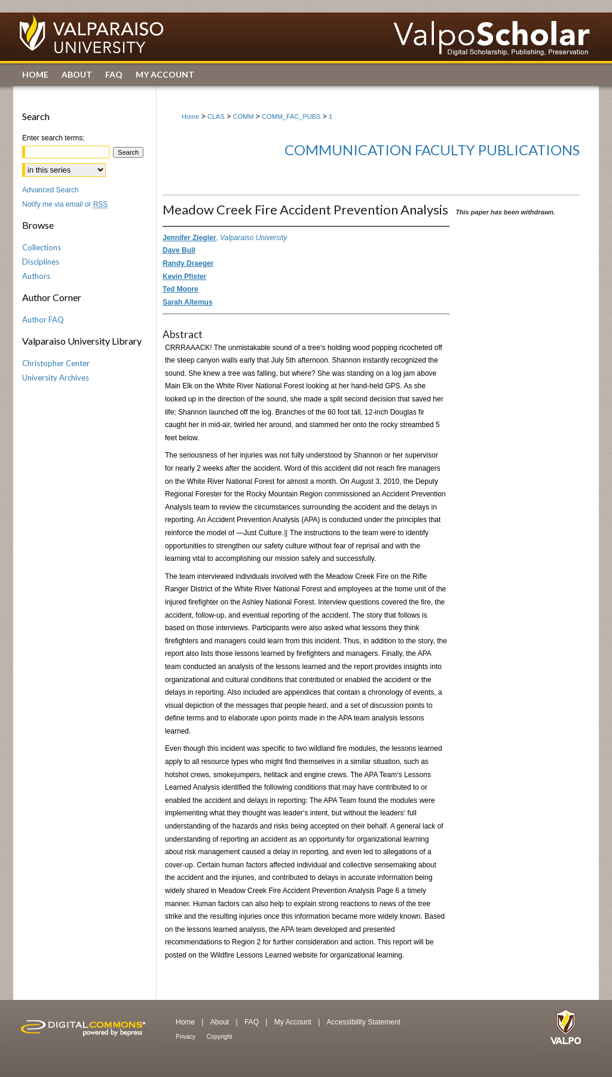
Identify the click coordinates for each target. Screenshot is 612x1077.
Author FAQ (43, 319)
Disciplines (40, 261)
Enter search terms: (53, 138)
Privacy (186, 1036)
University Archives (55, 377)
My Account (293, 1022)
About (220, 1022)
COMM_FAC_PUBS (291, 116)
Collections (41, 247)
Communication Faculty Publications (432, 149)
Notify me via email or (65, 204)
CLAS (216, 116)
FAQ (252, 1022)
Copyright (219, 1036)
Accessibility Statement (363, 1022)
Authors (36, 276)
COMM (243, 116)
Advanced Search (50, 190)
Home (190, 116)
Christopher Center (56, 363)
